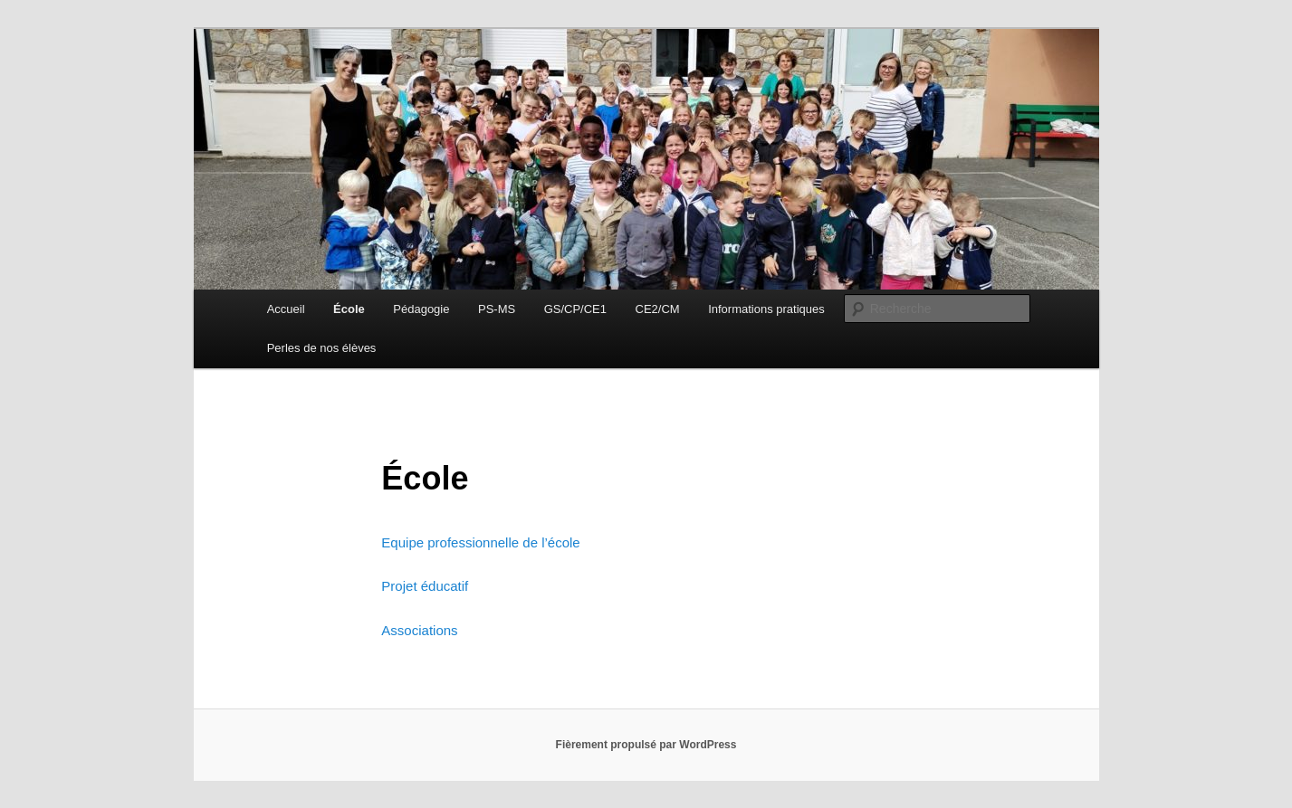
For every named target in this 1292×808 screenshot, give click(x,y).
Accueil (286, 309)
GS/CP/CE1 (575, 309)
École (349, 309)
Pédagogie (421, 309)
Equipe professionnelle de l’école (480, 542)
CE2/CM (658, 309)
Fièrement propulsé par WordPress (646, 744)
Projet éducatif (424, 586)
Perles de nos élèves (322, 348)
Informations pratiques (766, 309)
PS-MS (496, 309)
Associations (419, 630)
